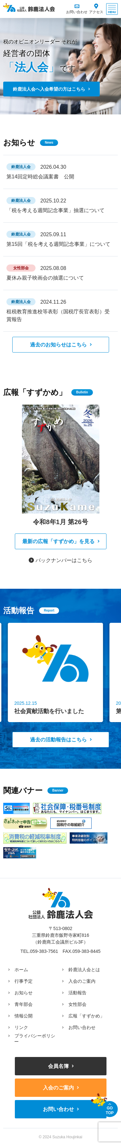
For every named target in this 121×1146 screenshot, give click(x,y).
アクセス (96, 12)
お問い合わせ (76, 12)
